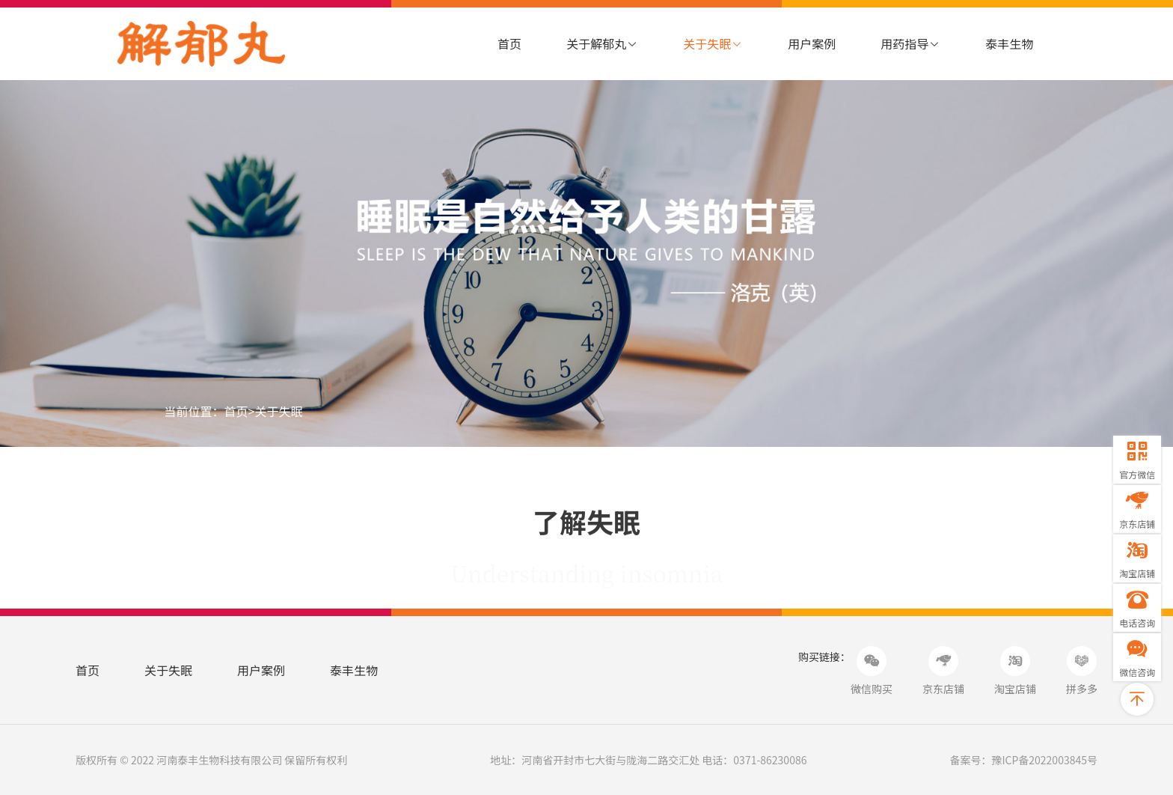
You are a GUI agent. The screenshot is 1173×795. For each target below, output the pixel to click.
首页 (509, 43)
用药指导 (910, 43)
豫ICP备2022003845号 (1044, 760)
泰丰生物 (1009, 43)
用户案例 (812, 43)
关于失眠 (713, 43)
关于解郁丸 (602, 43)
